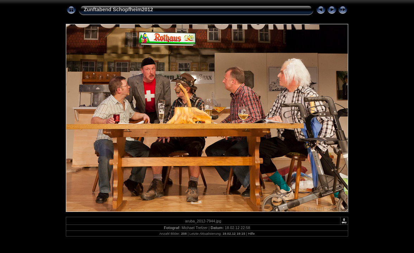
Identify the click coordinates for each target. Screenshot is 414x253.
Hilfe (251, 233)
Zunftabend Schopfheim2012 (118, 9)
